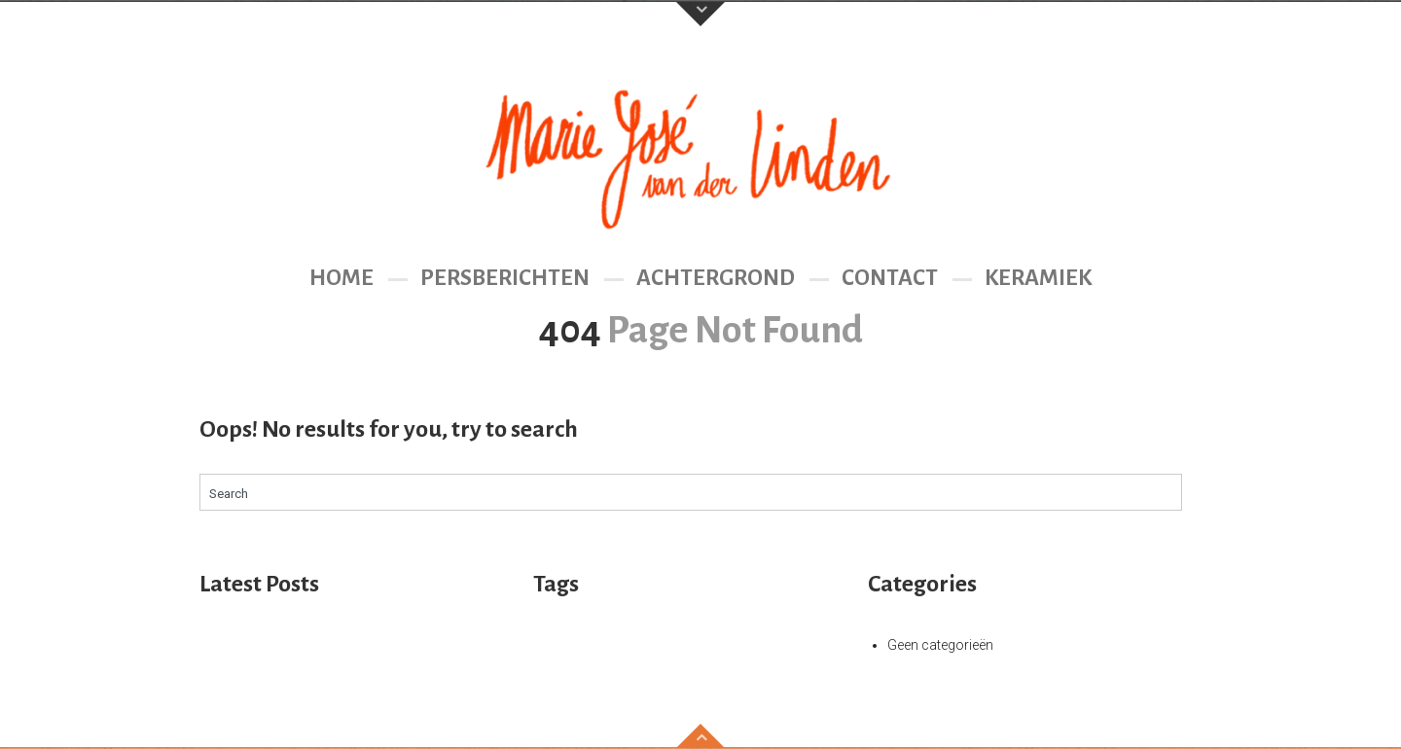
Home (341, 278)
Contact (890, 278)
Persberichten (505, 278)
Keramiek (1038, 278)
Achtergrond (715, 278)
